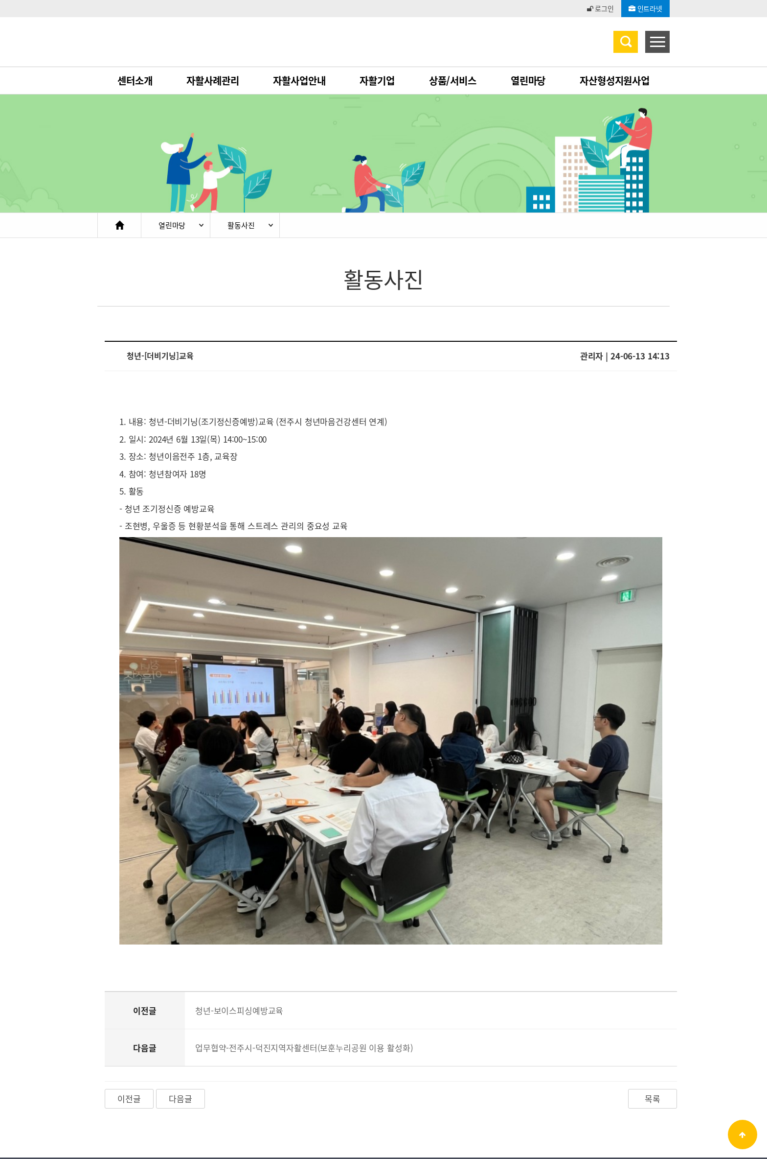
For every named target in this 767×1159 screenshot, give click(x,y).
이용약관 (110, 1091)
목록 (652, 1022)
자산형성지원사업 (615, 80)
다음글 (180, 1022)
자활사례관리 (212, 80)
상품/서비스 (452, 80)
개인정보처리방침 (169, 1091)
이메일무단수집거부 (245, 1091)
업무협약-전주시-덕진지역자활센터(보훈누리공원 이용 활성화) (304, 971)
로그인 (600, 8)
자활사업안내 (299, 80)
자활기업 (377, 80)
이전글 (129, 1022)
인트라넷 (645, 8)
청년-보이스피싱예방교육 (239, 933)
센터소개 (134, 80)
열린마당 (528, 80)
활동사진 (240, 225)
